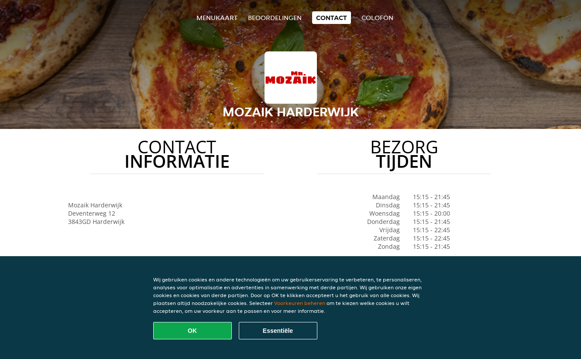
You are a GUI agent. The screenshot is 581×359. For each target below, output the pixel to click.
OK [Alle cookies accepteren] (192, 330)
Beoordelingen (275, 17)
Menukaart (216, 17)
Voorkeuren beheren (299, 303)
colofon (377, 17)
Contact (331, 17)
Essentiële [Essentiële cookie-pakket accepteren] (278, 330)
